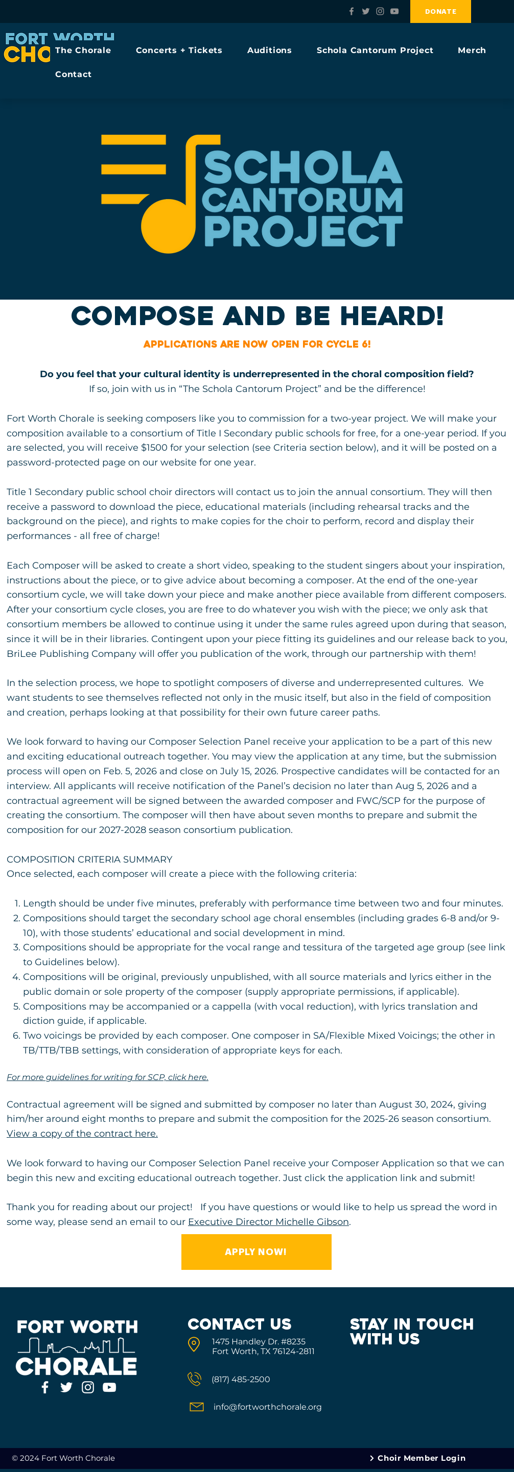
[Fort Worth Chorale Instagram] (380, 11)
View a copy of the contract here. (82, 1133)
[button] (88, 50)
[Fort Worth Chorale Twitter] (366, 11)
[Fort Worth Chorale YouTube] (394, 11)
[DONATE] (440, 11)
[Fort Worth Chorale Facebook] (351, 11)
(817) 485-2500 (241, 1379)
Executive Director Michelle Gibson (268, 1222)
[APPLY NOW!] (256, 1252)
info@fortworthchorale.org (268, 1407)
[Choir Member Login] (418, 1458)
